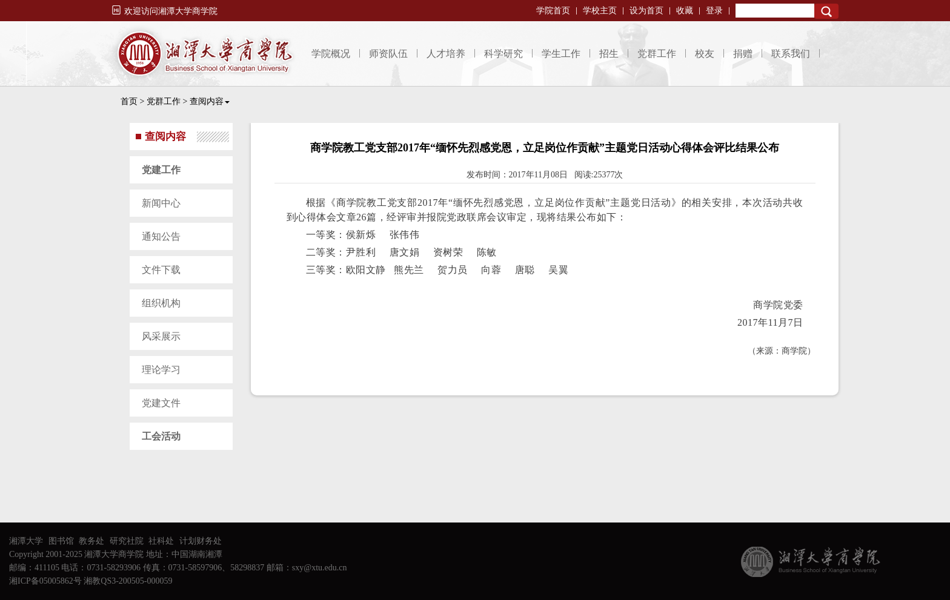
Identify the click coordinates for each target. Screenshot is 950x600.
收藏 (684, 10)
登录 (714, 10)
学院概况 (330, 53)
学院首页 (553, 10)
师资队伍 (388, 53)
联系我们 (790, 53)
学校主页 (600, 10)
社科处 (161, 541)
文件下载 (161, 270)
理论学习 (161, 369)
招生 (609, 53)
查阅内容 (210, 101)
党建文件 (161, 403)
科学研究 (503, 53)
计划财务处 (200, 541)
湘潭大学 (26, 541)
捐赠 (742, 53)
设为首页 (646, 10)
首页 (129, 101)
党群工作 (656, 53)
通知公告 (161, 236)
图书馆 (61, 541)
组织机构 (161, 303)
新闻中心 (161, 203)
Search (826, 11)
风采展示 (161, 336)
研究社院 (127, 541)
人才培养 (446, 53)
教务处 (91, 541)
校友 (704, 53)
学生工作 (561, 53)
